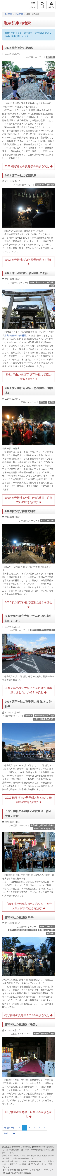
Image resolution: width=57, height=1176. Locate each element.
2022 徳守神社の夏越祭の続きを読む (28, 166)
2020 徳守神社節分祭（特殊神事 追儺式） (29, 391)
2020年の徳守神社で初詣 (20, 511)
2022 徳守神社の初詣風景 (20, 175)
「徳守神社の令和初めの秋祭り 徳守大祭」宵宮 (28, 814)
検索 (42, 5)
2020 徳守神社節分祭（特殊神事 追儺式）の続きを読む (28, 500)
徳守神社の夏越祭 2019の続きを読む (28, 1015)
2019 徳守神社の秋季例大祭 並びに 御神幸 (28, 704)
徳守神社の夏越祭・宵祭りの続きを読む (28, 1114)
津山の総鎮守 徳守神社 (15, 335)
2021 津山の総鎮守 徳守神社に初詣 (26, 273)
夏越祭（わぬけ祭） (46, 930)
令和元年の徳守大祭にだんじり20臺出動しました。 (28, 618)
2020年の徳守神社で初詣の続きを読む (28, 604)
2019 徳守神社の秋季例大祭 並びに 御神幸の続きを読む (28, 800)
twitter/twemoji (35, 1161)
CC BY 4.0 (35, 1164)
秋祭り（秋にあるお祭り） (44, 719)
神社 (52, 286)
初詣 (32, 282)
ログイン (51, 5)
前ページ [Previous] (9, 1127)
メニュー (33, 5)
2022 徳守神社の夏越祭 (19, 47)
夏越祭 (33, 930)
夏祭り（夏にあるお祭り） (19, 930)
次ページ (9, 1133)
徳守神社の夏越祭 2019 (19, 917)
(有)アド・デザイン (43, 1170)
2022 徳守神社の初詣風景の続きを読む (28, 262)
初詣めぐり (40, 185)
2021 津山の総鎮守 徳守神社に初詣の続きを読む (28, 377)
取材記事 (19, 14)
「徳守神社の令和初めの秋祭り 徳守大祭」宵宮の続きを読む (28, 906)
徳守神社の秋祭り (47, 630)
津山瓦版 (9, 5)
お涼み (42, 926)
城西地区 (50, 926)
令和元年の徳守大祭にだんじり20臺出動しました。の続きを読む (28, 690)
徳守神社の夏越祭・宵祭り (21, 1024)
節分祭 (51, 402)
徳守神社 (50, 57)
